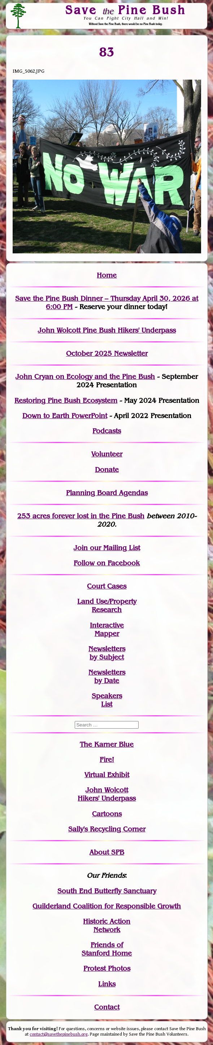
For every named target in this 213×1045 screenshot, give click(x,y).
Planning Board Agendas (107, 493)
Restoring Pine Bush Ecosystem (65, 400)
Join (81, 548)
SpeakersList (107, 700)
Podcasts (106, 431)
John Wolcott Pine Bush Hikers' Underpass (107, 330)
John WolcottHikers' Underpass (107, 794)
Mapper (107, 633)
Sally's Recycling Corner (106, 829)
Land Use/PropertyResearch (106, 605)
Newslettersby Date (106, 676)
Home (107, 275)
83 (106, 52)
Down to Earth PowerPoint (64, 416)
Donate (107, 469)
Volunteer (106, 454)
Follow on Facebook (107, 563)
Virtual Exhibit (106, 775)
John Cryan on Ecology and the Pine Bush (85, 376)
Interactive (107, 625)
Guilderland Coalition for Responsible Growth (106, 906)
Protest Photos (106, 968)
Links (107, 984)
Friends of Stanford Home (107, 949)
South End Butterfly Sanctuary (106, 891)
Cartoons (107, 814)
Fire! (107, 759)
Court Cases (106, 586)
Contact (106, 1007)
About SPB (107, 852)
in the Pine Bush (102, 516)
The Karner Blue (107, 744)
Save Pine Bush (125, 10)
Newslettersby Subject (106, 653)
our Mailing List (114, 548)
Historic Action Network (106, 925)
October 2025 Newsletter (107, 353)
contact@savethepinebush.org (59, 1034)
